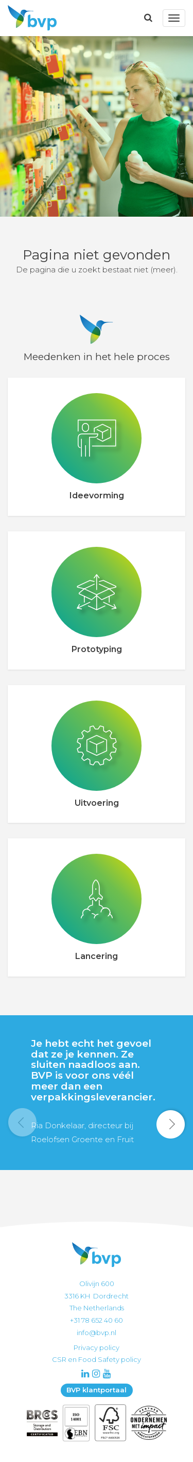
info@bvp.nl (96, 1332)
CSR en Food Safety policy (96, 1359)
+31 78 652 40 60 (96, 1320)
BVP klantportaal (96, 1390)
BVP (29, 18)
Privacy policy (96, 1347)
